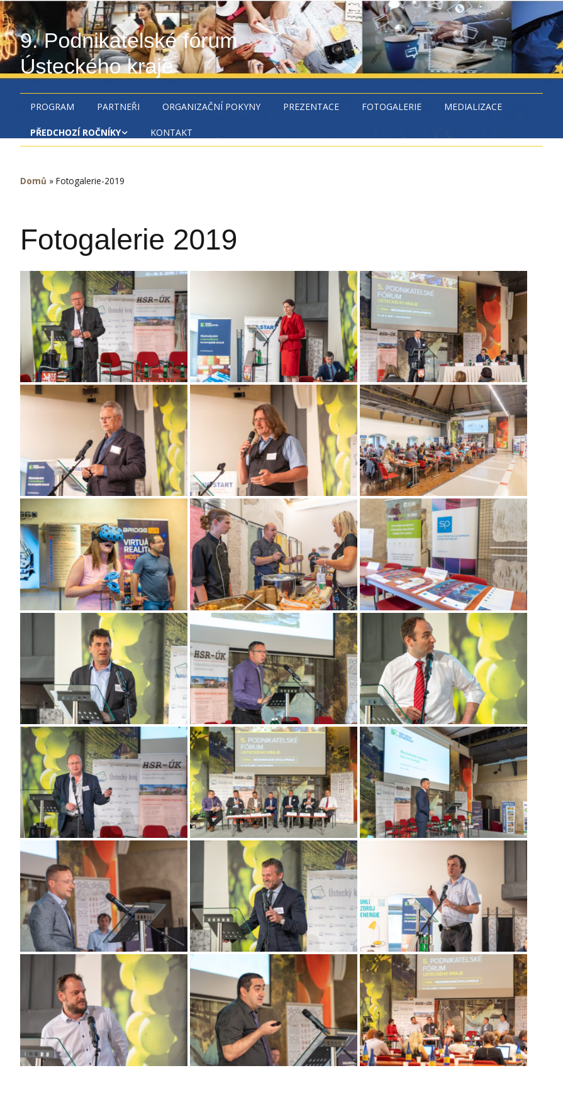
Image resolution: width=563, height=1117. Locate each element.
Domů (33, 181)
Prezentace (311, 107)
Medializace (473, 107)
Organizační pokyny (211, 107)
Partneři (118, 107)
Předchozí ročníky (75, 132)
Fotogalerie (391, 107)
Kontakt (171, 132)
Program (52, 107)
